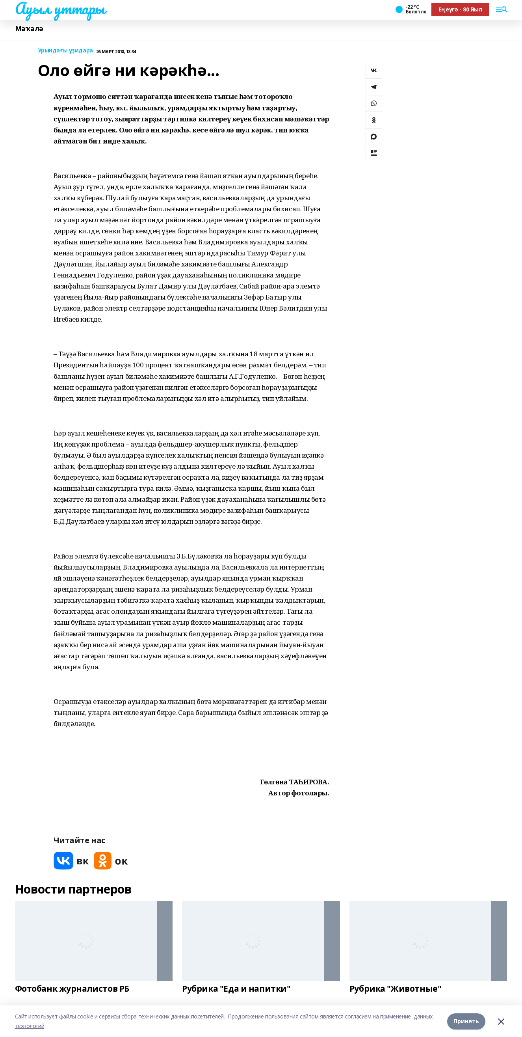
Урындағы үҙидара (65, 50)
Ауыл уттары (60, 8)
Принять (466, 1021)
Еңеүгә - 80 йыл (460, 9)
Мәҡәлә (29, 28)
